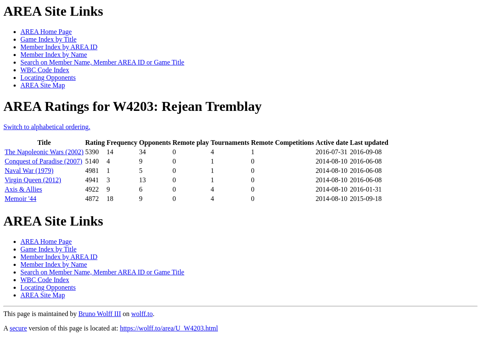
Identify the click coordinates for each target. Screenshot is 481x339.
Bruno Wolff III (99, 313)
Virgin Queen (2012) (33, 180)
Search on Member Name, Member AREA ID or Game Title (102, 62)
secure (18, 328)
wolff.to (142, 313)
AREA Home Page (46, 31)
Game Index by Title (48, 39)
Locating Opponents (48, 77)
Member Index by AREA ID (58, 47)
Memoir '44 (20, 198)
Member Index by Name (53, 54)
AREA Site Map (42, 85)
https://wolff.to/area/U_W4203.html (169, 328)
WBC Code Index (44, 69)
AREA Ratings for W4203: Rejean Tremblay (132, 106)
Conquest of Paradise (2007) (43, 161)
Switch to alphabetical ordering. (46, 126)
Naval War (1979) (29, 170)
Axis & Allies (23, 189)
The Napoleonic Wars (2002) (44, 151)
